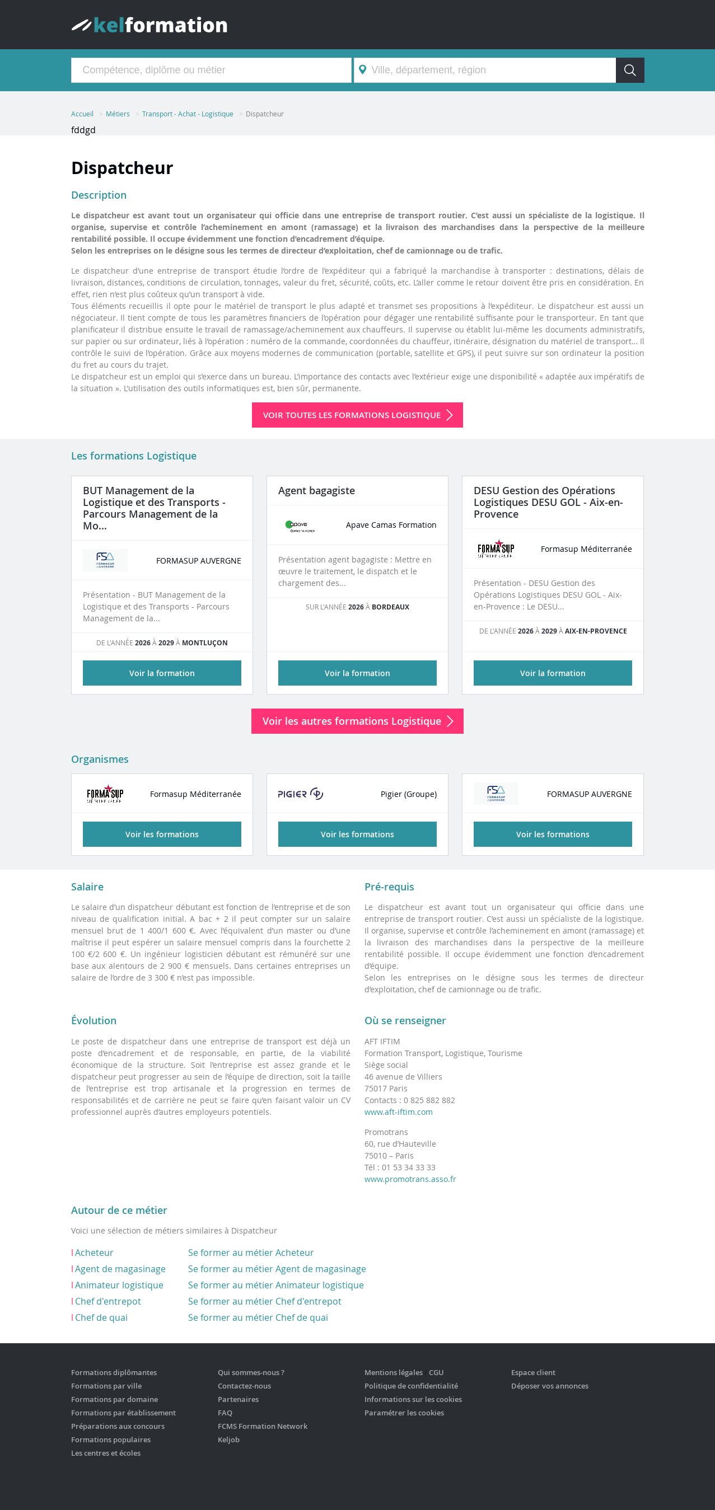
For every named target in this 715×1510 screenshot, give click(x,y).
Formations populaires (111, 1439)
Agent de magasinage (120, 1269)
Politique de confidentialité (411, 1386)
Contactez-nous (244, 1386)
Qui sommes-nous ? (251, 1372)
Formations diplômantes (114, 1372)
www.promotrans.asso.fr (410, 1179)
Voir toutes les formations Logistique (352, 415)
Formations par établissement (123, 1413)
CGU (436, 1372)
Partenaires (238, 1399)
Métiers (118, 113)
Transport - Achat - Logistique (187, 113)
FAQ (225, 1413)
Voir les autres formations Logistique (352, 721)
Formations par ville (106, 1386)
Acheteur (94, 1252)
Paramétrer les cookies (404, 1413)
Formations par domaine (114, 1399)
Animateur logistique (119, 1285)
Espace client (533, 1372)
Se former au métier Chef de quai (258, 1317)
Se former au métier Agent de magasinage (277, 1269)
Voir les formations (162, 834)
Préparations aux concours (118, 1426)
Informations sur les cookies (413, 1399)
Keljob (229, 1439)
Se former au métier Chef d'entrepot (265, 1301)
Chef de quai (101, 1317)
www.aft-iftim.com (398, 1111)
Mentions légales (393, 1372)
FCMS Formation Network (262, 1426)
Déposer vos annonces (549, 1386)
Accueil (82, 113)
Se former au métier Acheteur (251, 1252)
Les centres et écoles (106, 1453)
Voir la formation (162, 673)
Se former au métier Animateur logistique (276, 1285)
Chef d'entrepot (108, 1301)
